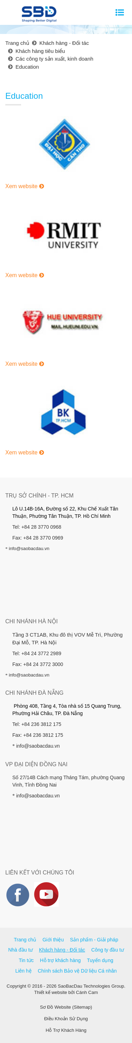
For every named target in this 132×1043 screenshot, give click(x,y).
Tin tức (26, 960)
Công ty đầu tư (107, 950)
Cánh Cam (87, 992)
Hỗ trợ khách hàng (60, 960)
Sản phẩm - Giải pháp (94, 939)
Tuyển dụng (100, 960)
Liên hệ (23, 971)
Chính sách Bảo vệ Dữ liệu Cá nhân (77, 971)
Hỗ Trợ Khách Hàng (66, 1030)
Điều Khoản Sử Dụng (66, 1018)
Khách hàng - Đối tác (62, 950)
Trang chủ (25, 939)
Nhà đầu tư (20, 950)
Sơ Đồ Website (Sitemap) (66, 1007)
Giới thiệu (53, 939)
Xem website (24, 186)
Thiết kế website (50, 992)
